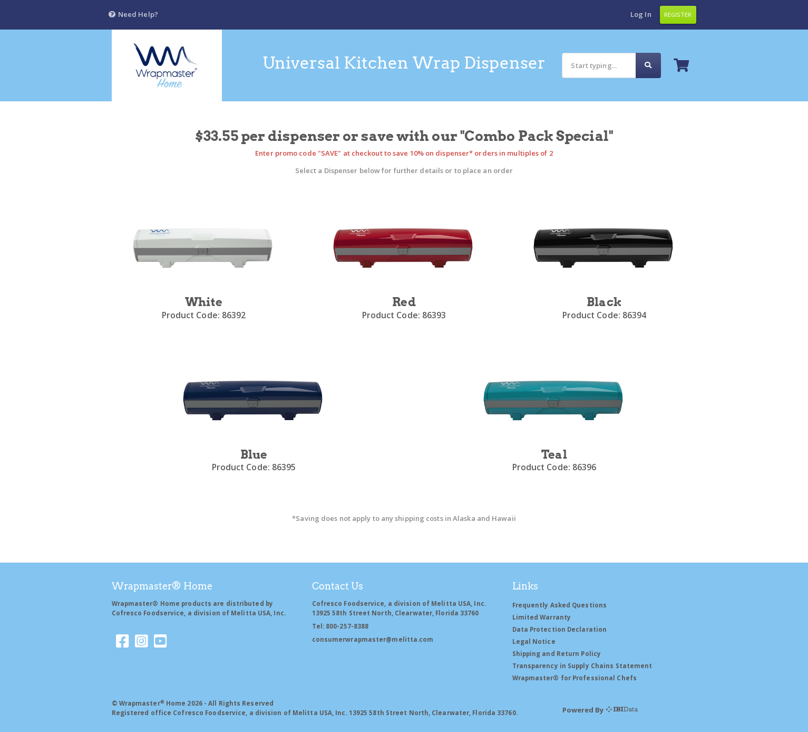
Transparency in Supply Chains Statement (582, 666)
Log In (640, 14)
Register (678, 14)
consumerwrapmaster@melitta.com (373, 639)
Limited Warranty (541, 617)
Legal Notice (534, 641)
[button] (133, 14)
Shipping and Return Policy (556, 654)
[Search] (599, 65)
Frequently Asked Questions (559, 605)
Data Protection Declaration (559, 629)
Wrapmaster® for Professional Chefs (574, 678)
